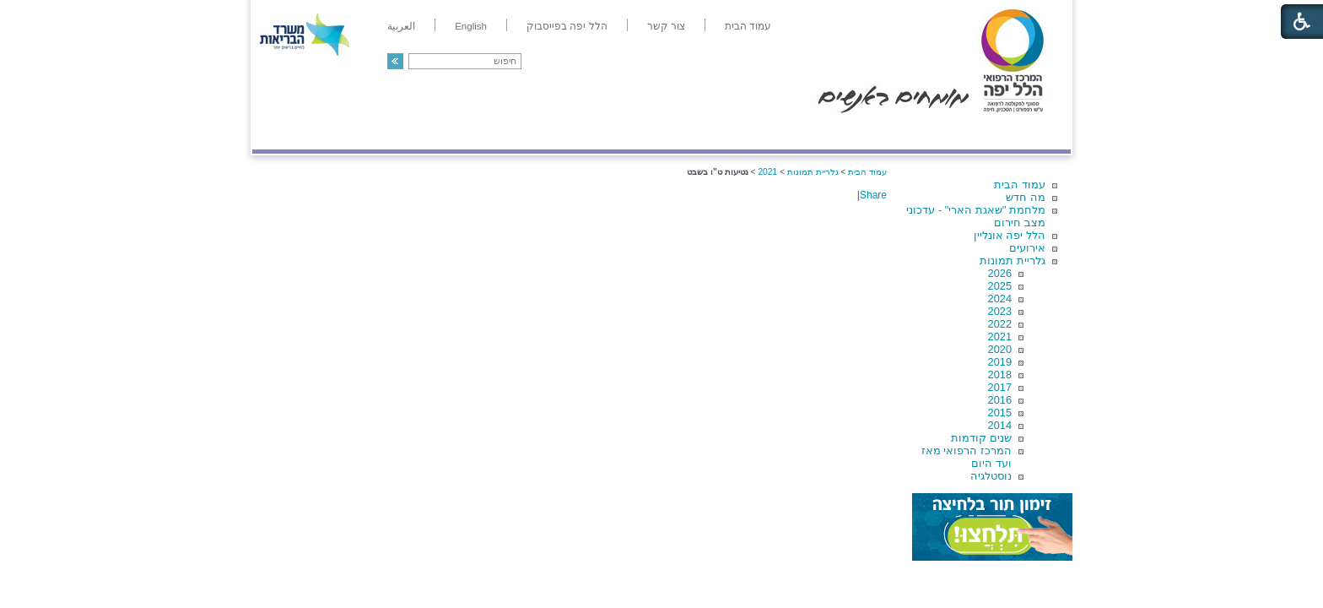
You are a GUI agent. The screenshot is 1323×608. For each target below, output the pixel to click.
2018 (1000, 374)
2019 (1000, 362)
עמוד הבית (1019, 184)
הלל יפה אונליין (1009, 235)
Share (873, 195)
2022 (1000, 324)
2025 (1000, 286)
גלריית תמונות (1012, 260)
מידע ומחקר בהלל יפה (604, 132)
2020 (1000, 349)
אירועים (1027, 248)
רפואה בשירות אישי (477, 132)
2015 (1000, 412)
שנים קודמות (981, 438)
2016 (1000, 400)
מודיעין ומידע (1022, 132)
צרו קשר (280, 132)
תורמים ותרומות (363, 132)
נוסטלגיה (991, 476)
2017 (1000, 387)
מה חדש (1025, 197)
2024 (1000, 298)
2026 (1000, 273)
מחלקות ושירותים (920, 132)
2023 (1000, 311)
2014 (1000, 425)
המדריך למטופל (719, 132)
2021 (1000, 336)
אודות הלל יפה (817, 132)
